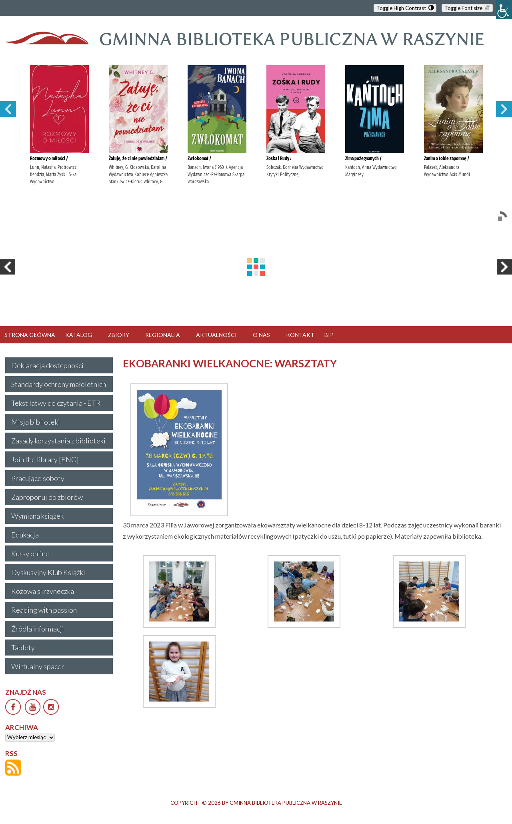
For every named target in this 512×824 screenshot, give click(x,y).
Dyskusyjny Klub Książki (48, 572)
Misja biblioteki (35, 421)
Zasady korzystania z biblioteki (58, 440)
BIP (329, 334)
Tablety (23, 647)
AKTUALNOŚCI (216, 334)
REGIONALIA (162, 334)
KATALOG (78, 334)
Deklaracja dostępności (47, 365)
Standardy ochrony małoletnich (58, 384)
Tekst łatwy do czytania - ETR (56, 403)
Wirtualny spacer (37, 666)
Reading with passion (44, 609)
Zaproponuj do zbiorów (47, 497)
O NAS (261, 334)
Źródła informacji (37, 628)
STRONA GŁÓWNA (29, 334)
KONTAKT (300, 334)
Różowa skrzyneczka (42, 591)
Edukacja (25, 534)
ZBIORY (118, 334)
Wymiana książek (37, 515)
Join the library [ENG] (45, 459)
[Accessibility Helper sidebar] (504, 9)
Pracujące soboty (37, 478)
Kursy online (30, 553)
